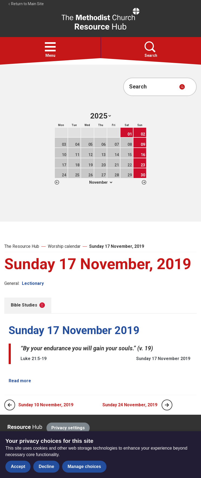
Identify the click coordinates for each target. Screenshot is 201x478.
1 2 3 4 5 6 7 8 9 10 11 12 (100, 182)
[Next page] (167, 405)
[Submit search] (182, 87)
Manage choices (84, 466)
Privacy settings (68, 427)
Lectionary (33, 283)
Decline (46, 466)
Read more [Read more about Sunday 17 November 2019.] (20, 380)
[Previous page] (9, 405)
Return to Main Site (26, 4)
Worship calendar (64, 246)
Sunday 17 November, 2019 (116, 246)
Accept (18, 466)
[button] (50, 46)
